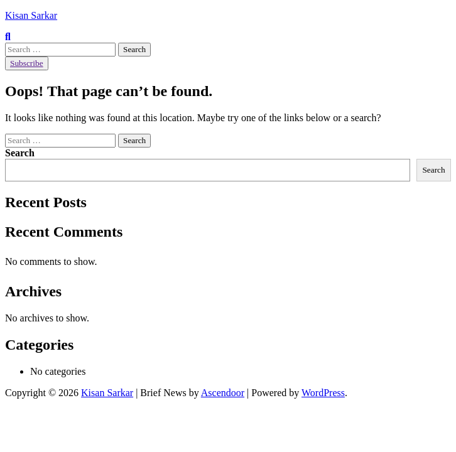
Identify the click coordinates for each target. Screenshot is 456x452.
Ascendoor (222, 392)
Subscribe (26, 63)
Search (20, 153)
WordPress (323, 392)
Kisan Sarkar (31, 15)
